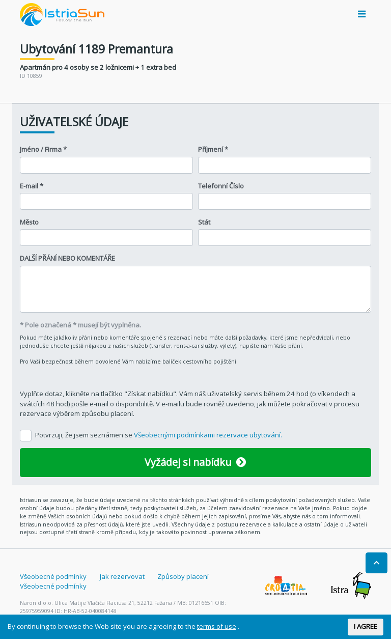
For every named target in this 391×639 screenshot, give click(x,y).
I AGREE (365, 626)
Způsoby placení (183, 576)
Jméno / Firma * (43, 149)
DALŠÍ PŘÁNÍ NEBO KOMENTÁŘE (67, 258)
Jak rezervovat (122, 576)
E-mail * (31, 185)
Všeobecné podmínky (53, 576)
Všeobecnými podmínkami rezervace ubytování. (208, 434)
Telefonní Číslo (221, 185)
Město (29, 222)
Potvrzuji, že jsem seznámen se (158, 434)
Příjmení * (213, 149)
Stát (204, 222)
